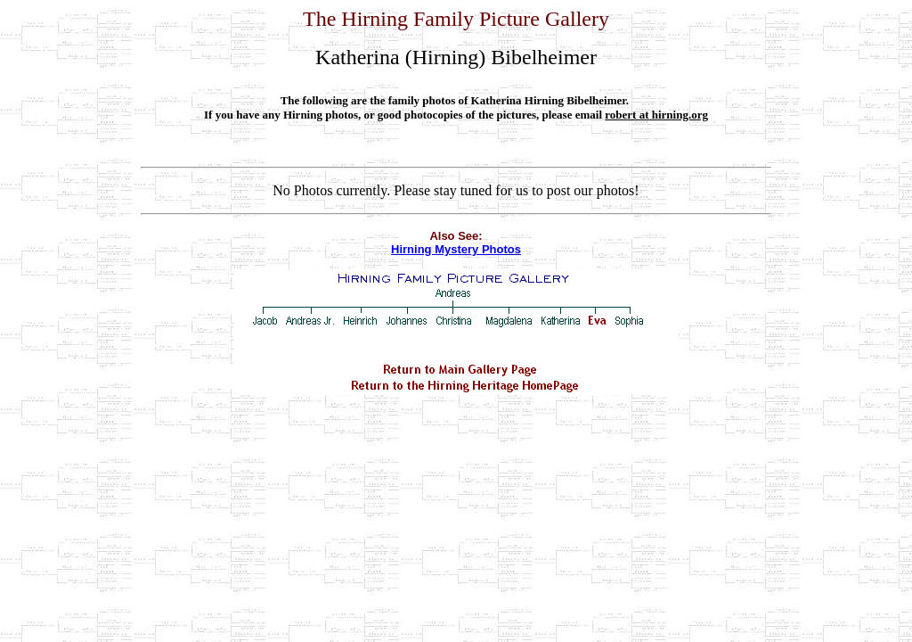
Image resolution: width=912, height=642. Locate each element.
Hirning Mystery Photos (456, 249)
